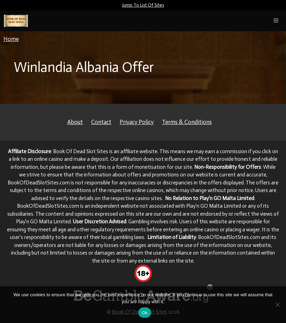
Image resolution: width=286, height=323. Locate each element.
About (75, 121)
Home (11, 38)
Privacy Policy (137, 121)
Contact (101, 121)
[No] (277, 304)
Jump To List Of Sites (143, 5)
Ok (145, 312)
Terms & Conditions (187, 121)
